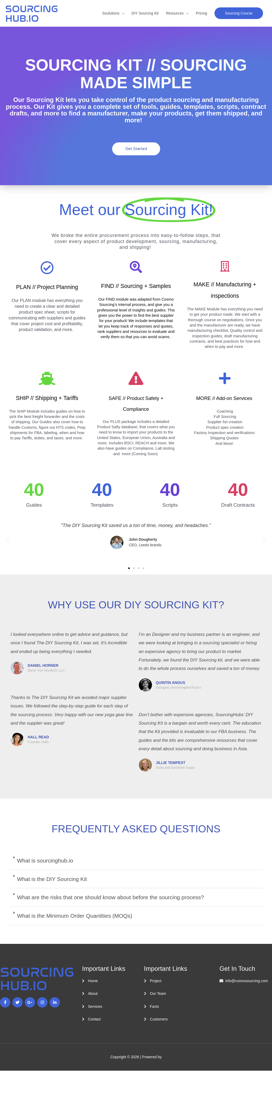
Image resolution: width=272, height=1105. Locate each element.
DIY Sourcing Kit (145, 13)
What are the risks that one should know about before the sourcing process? (110, 897)
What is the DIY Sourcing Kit (52, 879)
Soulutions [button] (110, 13)
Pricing (201, 13)
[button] (238, 13)
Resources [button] (175, 13)
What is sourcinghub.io (45, 860)
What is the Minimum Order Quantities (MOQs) (74, 916)
